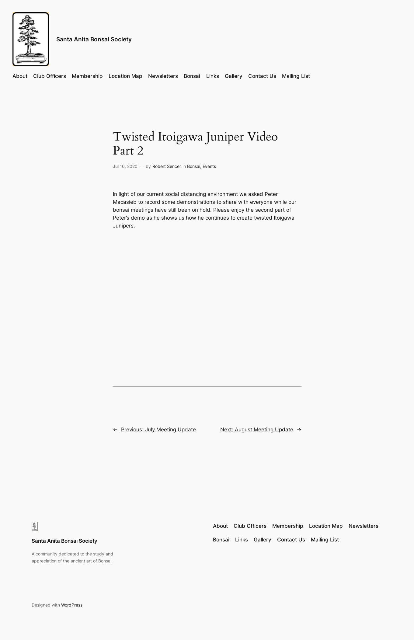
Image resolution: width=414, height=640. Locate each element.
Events (209, 166)
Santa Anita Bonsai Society (94, 39)
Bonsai (193, 166)
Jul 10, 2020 (125, 166)
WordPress (71, 604)
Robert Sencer (166, 166)
